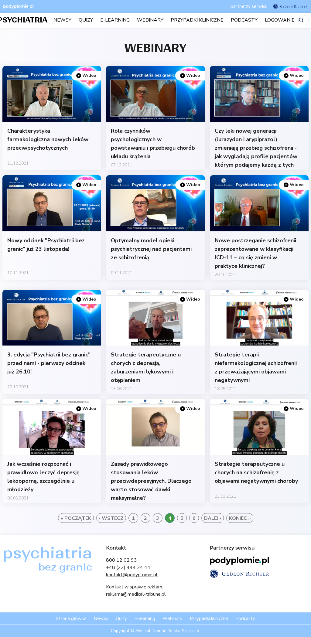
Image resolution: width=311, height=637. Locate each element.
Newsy (62, 20)
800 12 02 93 (121, 560)
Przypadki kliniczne (197, 20)
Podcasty (244, 20)
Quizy (86, 20)
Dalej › (212, 518)
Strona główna (71, 618)
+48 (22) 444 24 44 (128, 567)
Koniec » (240, 518)
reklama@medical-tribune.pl (136, 594)
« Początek (76, 518)
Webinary (150, 20)
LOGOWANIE (280, 20)
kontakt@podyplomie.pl (132, 574)
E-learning (115, 20)
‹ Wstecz (111, 518)
